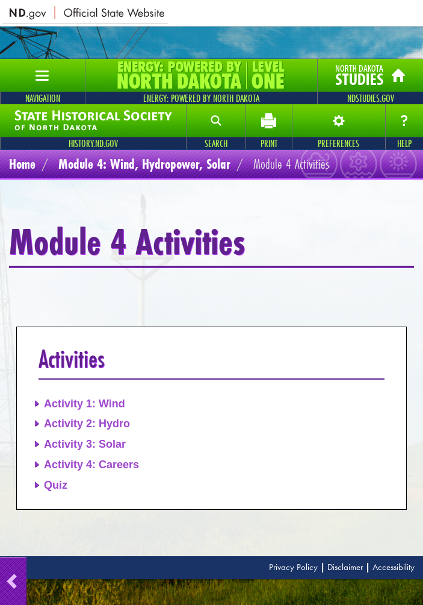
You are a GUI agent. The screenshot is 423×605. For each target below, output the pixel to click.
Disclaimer (345, 567)
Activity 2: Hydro (87, 424)
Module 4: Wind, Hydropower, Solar (144, 163)
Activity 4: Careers (91, 465)
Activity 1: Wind (84, 404)
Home (22, 163)
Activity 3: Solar (85, 444)
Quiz (55, 485)
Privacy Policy (293, 567)
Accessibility (393, 567)
